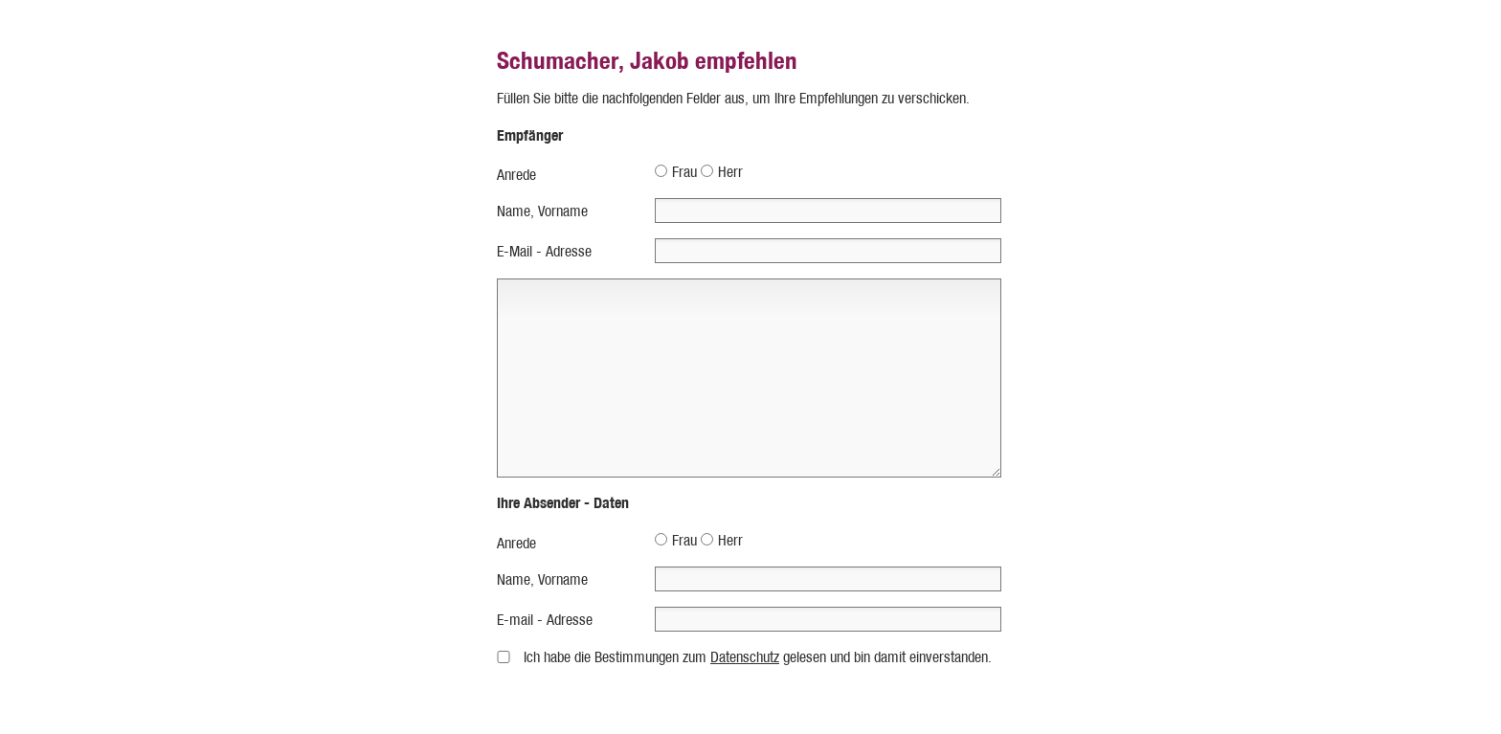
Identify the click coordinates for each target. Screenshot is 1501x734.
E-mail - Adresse (545, 620)
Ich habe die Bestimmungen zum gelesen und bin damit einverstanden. (758, 657)
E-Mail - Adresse (544, 251)
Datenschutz (744, 657)
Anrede (516, 175)
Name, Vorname (542, 211)
